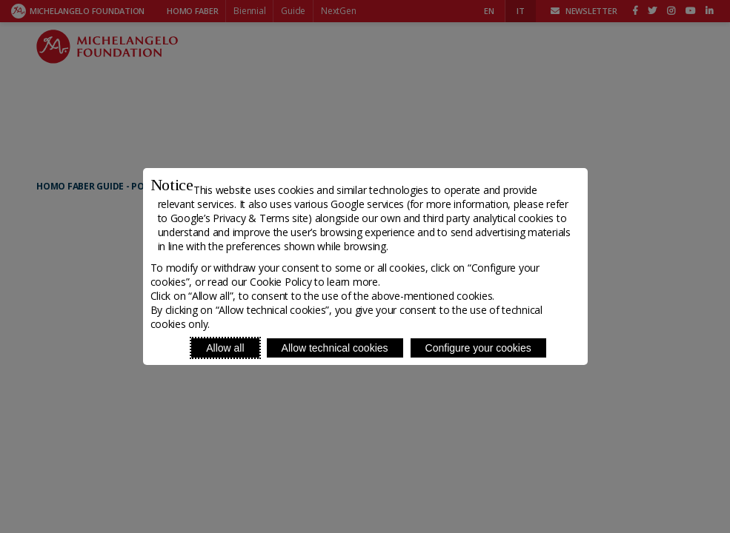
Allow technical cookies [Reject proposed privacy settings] (335, 348)
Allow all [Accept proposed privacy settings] (225, 348)
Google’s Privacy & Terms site (239, 218)
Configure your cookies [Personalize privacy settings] (478, 348)
